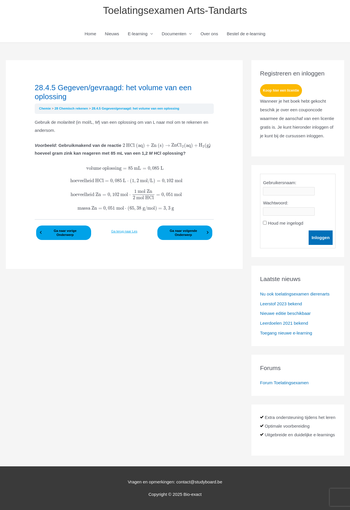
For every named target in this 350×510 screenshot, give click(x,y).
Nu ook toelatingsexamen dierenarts (294, 293)
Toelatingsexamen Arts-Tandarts (175, 10)
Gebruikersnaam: (279, 182)
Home (90, 33)
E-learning (138, 33)
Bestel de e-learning (246, 33)
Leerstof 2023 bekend (281, 303)
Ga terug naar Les (124, 231)
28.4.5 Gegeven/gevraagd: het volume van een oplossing (135, 108)
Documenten (174, 33)
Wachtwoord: (275, 202)
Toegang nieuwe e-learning (286, 332)
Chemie (45, 108)
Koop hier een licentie (281, 90)
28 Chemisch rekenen (72, 108)
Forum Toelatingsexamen (284, 382)
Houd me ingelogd (285, 223)
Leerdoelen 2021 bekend (284, 323)
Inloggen (321, 237)
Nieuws (112, 33)
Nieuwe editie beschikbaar (285, 313)
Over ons (209, 33)
